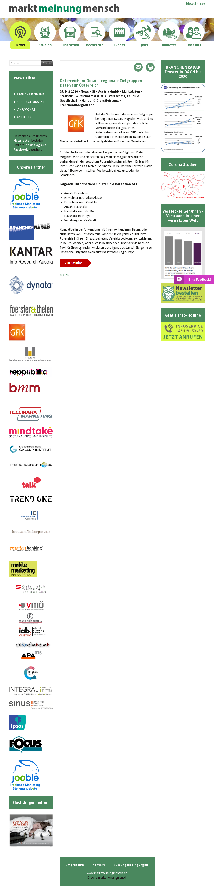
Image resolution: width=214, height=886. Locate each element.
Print (150, 67)
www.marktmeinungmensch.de (107, 873)
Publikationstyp (30, 102)
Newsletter (195, 4)
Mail (138, 67)
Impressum (75, 865)
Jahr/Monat (26, 109)
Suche (47, 63)
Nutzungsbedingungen (130, 865)
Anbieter (24, 117)
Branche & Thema (31, 94)
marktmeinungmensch (64, 9)
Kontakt (98, 865)
